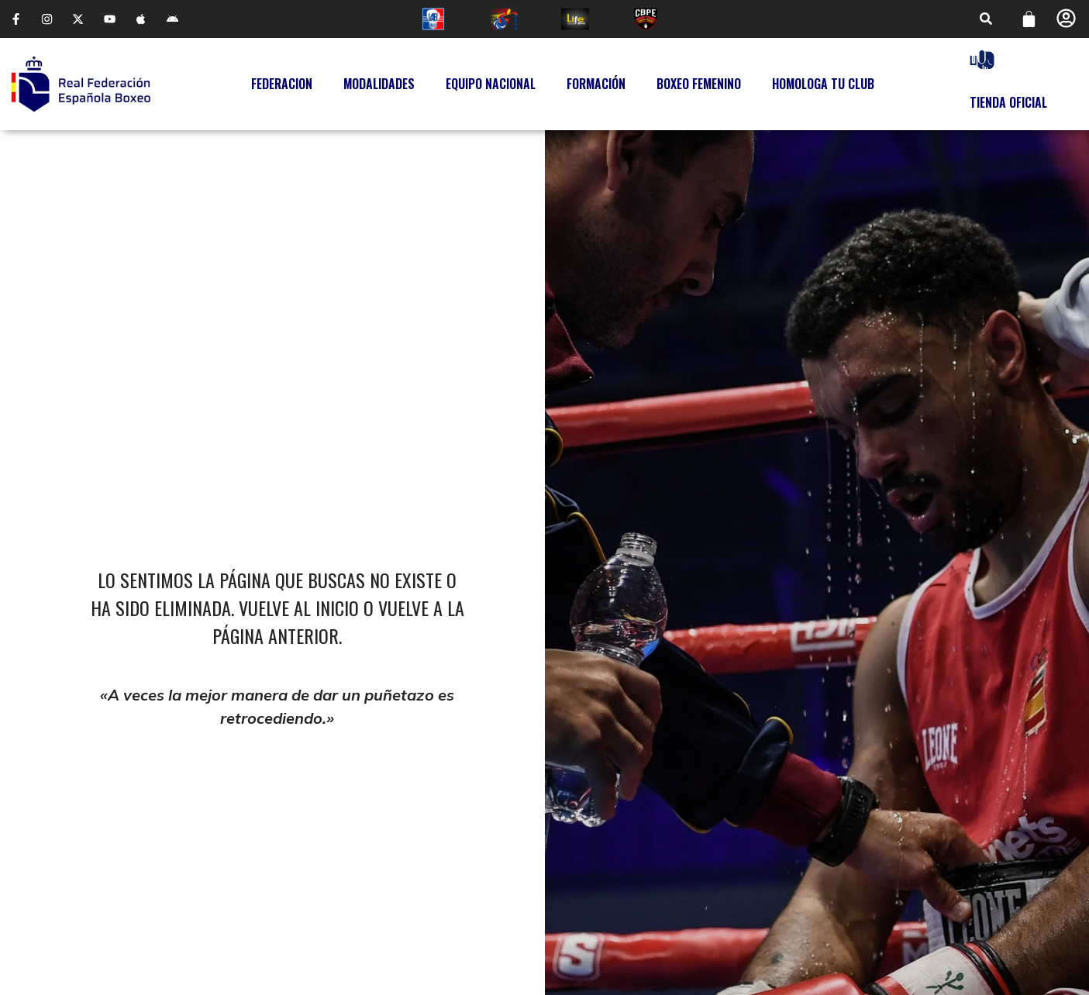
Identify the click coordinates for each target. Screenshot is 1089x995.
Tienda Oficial (1008, 104)
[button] (985, 20)
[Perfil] (1066, 19)
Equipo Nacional (491, 86)
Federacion (281, 86)
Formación (596, 86)
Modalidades (379, 86)
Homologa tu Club (823, 86)
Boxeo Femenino (699, 86)
